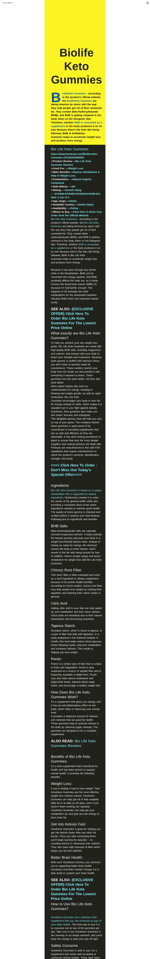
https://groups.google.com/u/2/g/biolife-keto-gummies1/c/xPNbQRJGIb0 (71, 814)
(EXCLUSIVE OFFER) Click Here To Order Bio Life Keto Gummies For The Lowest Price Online (73, 261)
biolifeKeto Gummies (57, 117)
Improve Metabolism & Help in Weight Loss (77, 173)
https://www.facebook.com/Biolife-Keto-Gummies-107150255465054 (69, 162)
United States (64, 195)
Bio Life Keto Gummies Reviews (72, 166)
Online (52, 198)
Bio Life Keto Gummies (47, 158)
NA (51, 180)
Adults (51, 191)
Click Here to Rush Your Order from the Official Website (84, 202)
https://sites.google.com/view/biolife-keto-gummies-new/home (65, 821)
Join (75, 913)
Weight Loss (53, 169)
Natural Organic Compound (67, 177)
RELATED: (38, 832)
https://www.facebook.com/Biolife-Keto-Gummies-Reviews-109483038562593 (74, 811)
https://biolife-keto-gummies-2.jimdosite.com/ (56, 818)
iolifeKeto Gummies (52, 113)
